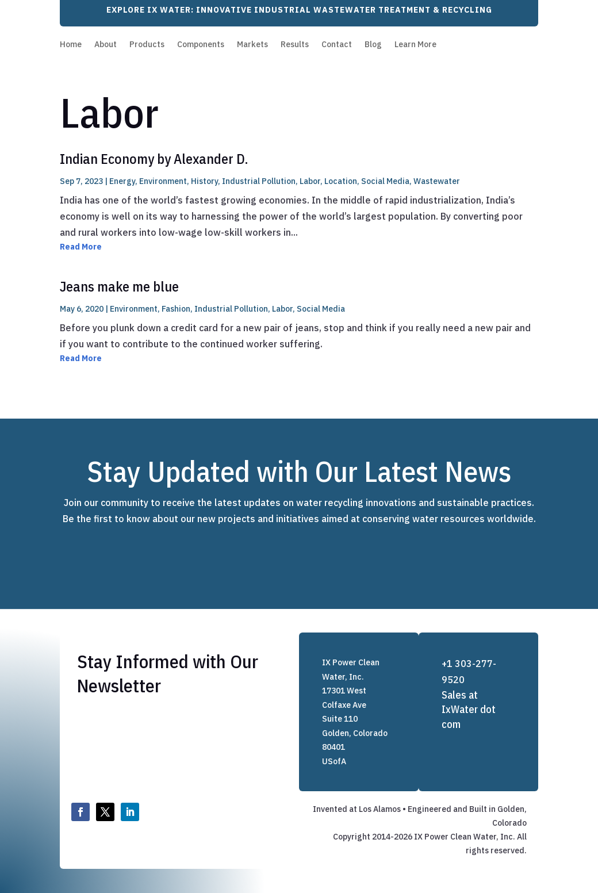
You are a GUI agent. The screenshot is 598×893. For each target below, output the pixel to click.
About (105, 44)
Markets (252, 44)
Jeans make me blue (119, 286)
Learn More (415, 44)
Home (71, 44)
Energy (122, 181)
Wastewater (436, 181)
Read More (81, 247)
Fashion (176, 309)
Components (200, 44)
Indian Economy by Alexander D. (154, 159)
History (204, 181)
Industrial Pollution (259, 181)
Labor (310, 181)
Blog (373, 44)
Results (295, 44)
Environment (163, 181)
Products (146, 44)
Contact (336, 44)
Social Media (385, 181)
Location (340, 181)
